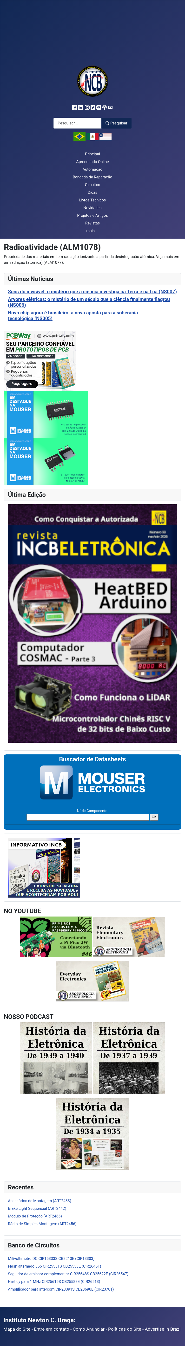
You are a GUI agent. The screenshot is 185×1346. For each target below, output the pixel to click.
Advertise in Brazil (163, 1329)
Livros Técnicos (92, 200)
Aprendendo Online (92, 161)
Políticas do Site (124, 1329)
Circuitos (92, 184)
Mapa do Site (16, 1329)
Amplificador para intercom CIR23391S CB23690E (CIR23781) (61, 1289)
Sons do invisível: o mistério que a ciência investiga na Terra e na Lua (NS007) (92, 291)
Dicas (92, 192)
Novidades (92, 208)
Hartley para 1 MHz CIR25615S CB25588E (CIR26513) (54, 1281)
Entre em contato (52, 1329)
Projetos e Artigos (92, 215)
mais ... (92, 231)
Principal (92, 154)
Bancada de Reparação (92, 177)
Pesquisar (116, 123)
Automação (92, 169)
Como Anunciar (89, 1329)
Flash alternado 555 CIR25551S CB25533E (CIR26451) (54, 1266)
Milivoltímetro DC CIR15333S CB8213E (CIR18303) (51, 1258)
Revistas (92, 223)
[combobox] (77, 123)
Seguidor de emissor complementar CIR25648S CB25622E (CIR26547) (68, 1274)
